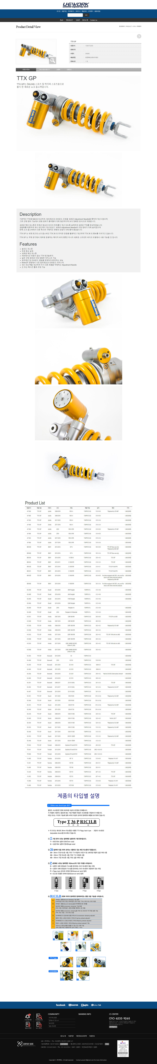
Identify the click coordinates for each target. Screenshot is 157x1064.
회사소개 (85, 20)
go (86, 15)
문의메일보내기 (113, 1027)
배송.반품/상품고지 (44, 69)
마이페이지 (71, 11)
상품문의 (69, 69)
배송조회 (84, 11)
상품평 (58, 69)
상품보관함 (97, 11)
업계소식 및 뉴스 (54, 1020)
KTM (134, 26)
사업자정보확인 (64, 1044)
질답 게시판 (52, 1026)
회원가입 (64, 11)
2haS (61, 20)
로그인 (58, 11)
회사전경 (51, 1023)
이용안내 (91, 1036)
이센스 (107, 1044)
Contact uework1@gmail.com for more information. (91, 1060)
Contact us (93, 20)
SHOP (78, 20)
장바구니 (77, 11)
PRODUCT (69, 20)
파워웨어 (139, 26)
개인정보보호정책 (81, 1036)
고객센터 (90, 11)
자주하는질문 (53, 1017)
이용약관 (71, 1036)
